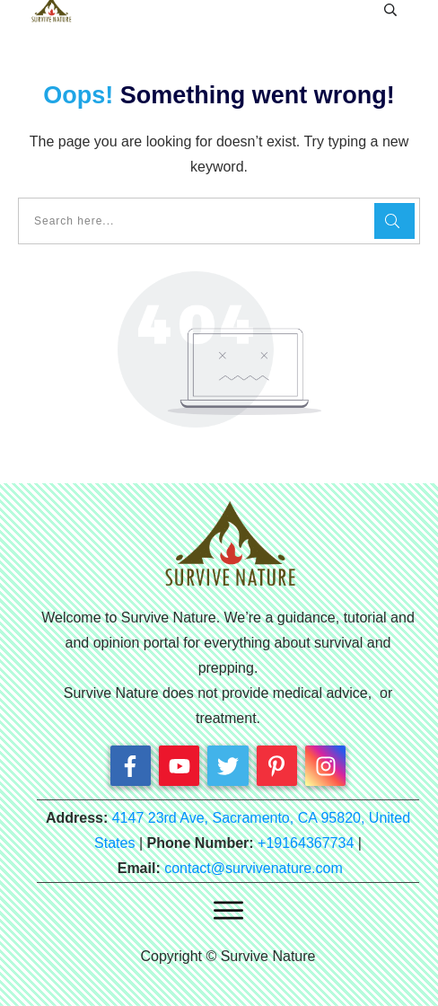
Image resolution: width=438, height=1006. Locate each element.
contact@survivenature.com (253, 868)
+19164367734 (306, 843)
